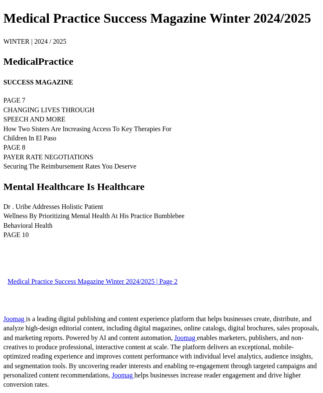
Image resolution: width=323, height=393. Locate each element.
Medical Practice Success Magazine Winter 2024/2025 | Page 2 (92, 281)
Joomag (14, 318)
